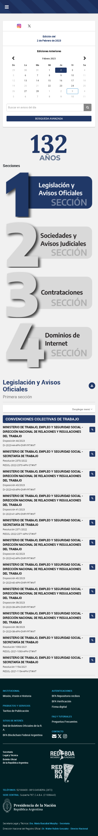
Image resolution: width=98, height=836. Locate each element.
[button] (82, 409)
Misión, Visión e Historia (17, 696)
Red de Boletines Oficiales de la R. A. (22, 727)
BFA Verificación (61, 701)
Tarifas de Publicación (16, 711)
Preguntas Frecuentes (64, 721)
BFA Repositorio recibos (66, 696)
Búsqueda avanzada (49, 118)
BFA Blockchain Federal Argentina (22, 735)
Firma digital (59, 706)
